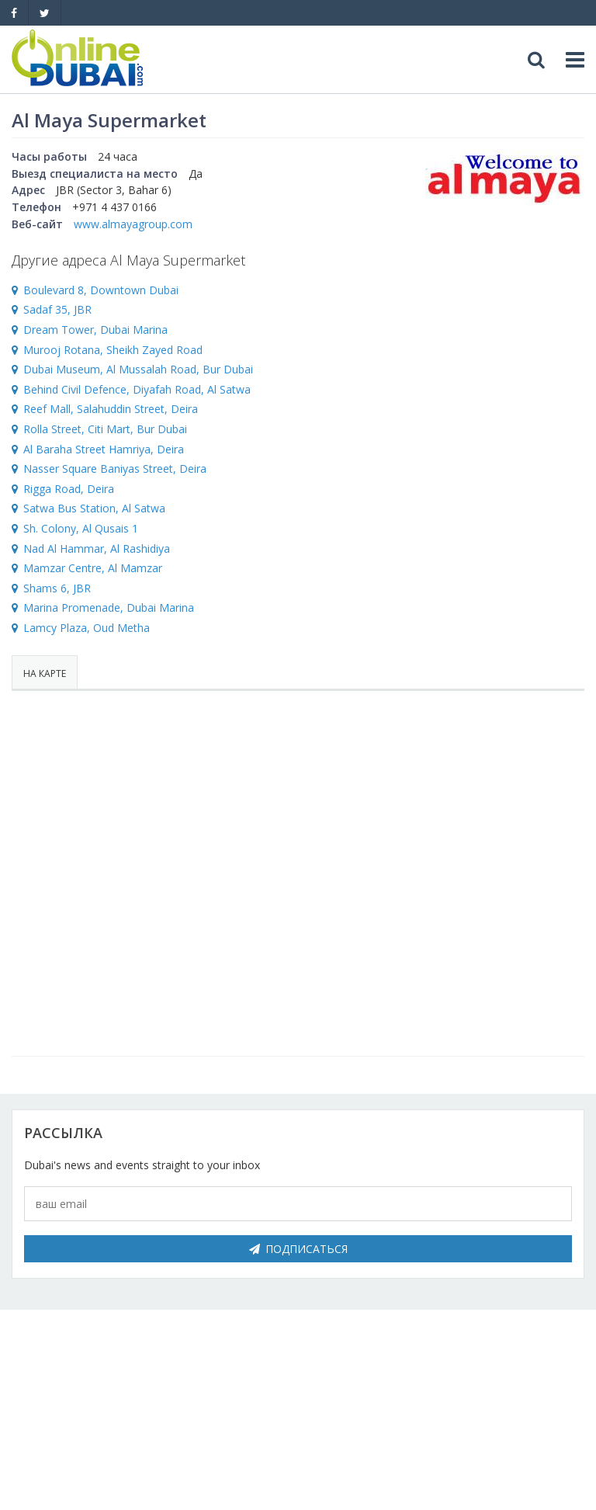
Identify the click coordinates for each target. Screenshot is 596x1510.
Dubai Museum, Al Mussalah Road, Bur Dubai (138, 369)
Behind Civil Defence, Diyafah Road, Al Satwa (137, 389)
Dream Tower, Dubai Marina (95, 329)
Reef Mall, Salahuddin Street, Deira (110, 408)
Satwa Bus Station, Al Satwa (94, 508)
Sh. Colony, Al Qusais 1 (80, 528)
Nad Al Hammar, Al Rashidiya (96, 548)
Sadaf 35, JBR (57, 309)
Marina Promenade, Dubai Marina (108, 607)
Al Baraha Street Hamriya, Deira (103, 449)
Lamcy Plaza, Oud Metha (86, 627)
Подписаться (298, 1248)
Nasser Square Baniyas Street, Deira (114, 468)
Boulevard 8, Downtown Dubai (100, 290)
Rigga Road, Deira (68, 488)
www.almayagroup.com (133, 224)
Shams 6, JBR (57, 588)
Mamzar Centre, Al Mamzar (92, 568)
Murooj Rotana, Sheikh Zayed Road (113, 349)
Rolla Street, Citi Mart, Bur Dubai (105, 429)
